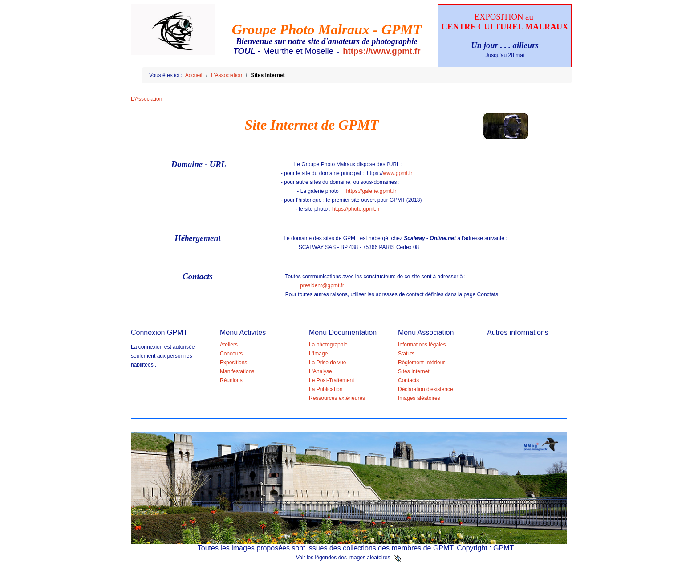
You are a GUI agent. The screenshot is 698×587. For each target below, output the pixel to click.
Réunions (231, 380)
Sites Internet (414, 371)
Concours (231, 354)
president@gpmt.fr (322, 285)
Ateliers (229, 345)
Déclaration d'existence (425, 389)
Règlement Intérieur (421, 362)
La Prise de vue (327, 362)
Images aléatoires (419, 398)
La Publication (325, 389)
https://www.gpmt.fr (381, 51)
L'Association (146, 99)
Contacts (408, 380)
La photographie (328, 345)
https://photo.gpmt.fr (356, 209)
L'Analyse (320, 371)
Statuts (406, 354)
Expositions (233, 362)
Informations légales (422, 345)
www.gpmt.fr (397, 173)
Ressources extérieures (337, 398)
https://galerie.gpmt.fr (371, 191)
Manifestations (237, 371)
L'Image (318, 354)
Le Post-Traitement (331, 380)
